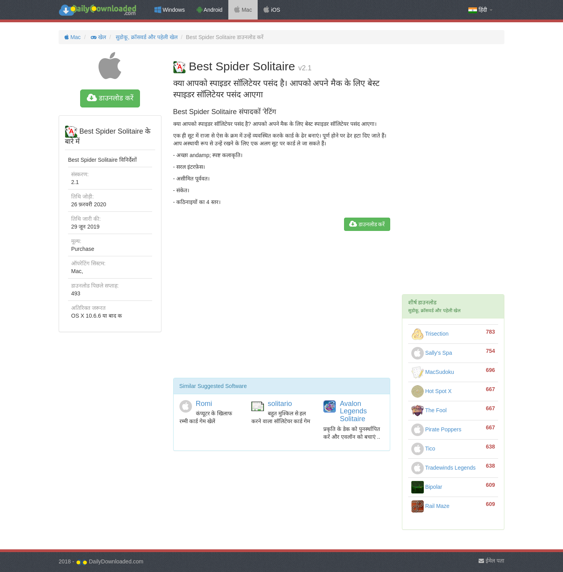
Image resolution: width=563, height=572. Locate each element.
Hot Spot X (431, 391)
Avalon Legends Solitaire (353, 411)
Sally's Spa (431, 353)
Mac (243, 10)
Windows (169, 10)
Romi (204, 404)
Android (209, 10)
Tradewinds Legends (443, 468)
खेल (97, 37)
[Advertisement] (281, 307)
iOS (272, 10)
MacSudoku (432, 372)
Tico (423, 448)
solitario (280, 404)
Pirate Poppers (436, 429)
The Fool (429, 410)
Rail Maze (430, 506)
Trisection (430, 334)
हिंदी (480, 10)
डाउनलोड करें (110, 98)
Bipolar (426, 487)
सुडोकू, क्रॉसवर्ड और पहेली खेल (145, 37)
